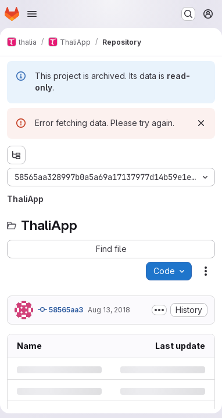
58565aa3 (60, 309)
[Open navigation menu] (32, 14)
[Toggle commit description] (159, 310)
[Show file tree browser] (16, 155)
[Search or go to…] (188, 14)
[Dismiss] (201, 123)
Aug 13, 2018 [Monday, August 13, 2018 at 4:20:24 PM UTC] (109, 309)
